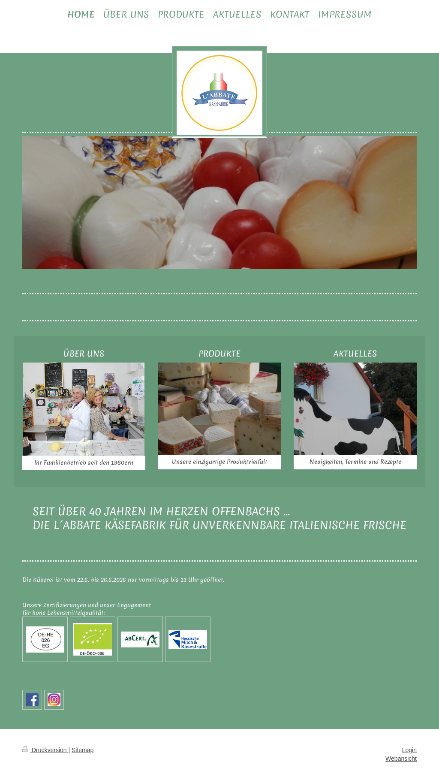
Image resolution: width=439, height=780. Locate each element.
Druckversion (45, 750)
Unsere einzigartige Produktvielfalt (219, 462)
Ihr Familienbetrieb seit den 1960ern (83, 462)
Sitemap (82, 750)
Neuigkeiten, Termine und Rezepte (355, 462)
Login (409, 750)
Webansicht (401, 758)
